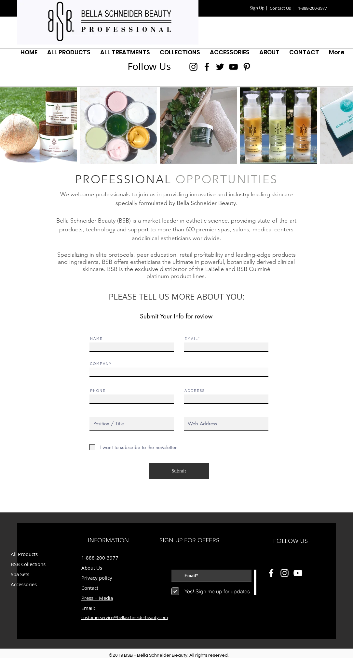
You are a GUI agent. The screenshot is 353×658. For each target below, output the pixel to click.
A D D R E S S (194, 391)
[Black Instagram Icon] (193, 66)
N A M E (96, 339)
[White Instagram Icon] (284, 573)
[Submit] (179, 471)
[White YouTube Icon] (297, 573)
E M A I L (190, 339)
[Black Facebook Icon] (206, 66)
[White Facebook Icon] (271, 573)
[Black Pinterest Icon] (246, 66)
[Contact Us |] (282, 8)
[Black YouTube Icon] (233, 66)
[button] (259, 8)
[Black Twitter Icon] (220, 66)
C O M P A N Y (100, 364)
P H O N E (97, 391)
